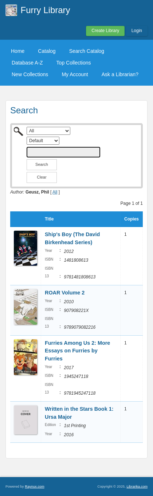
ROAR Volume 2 (65, 293)
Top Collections (73, 63)
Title (49, 219)
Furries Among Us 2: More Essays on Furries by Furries (77, 351)
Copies (131, 219)
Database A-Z (27, 63)
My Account (75, 74)
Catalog (46, 51)
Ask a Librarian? (120, 74)
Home (17, 51)
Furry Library (45, 10)
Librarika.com (137, 486)
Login (137, 30)
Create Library (105, 30)
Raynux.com (34, 486)
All (54, 192)
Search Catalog (87, 51)
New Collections (30, 74)
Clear (41, 177)
